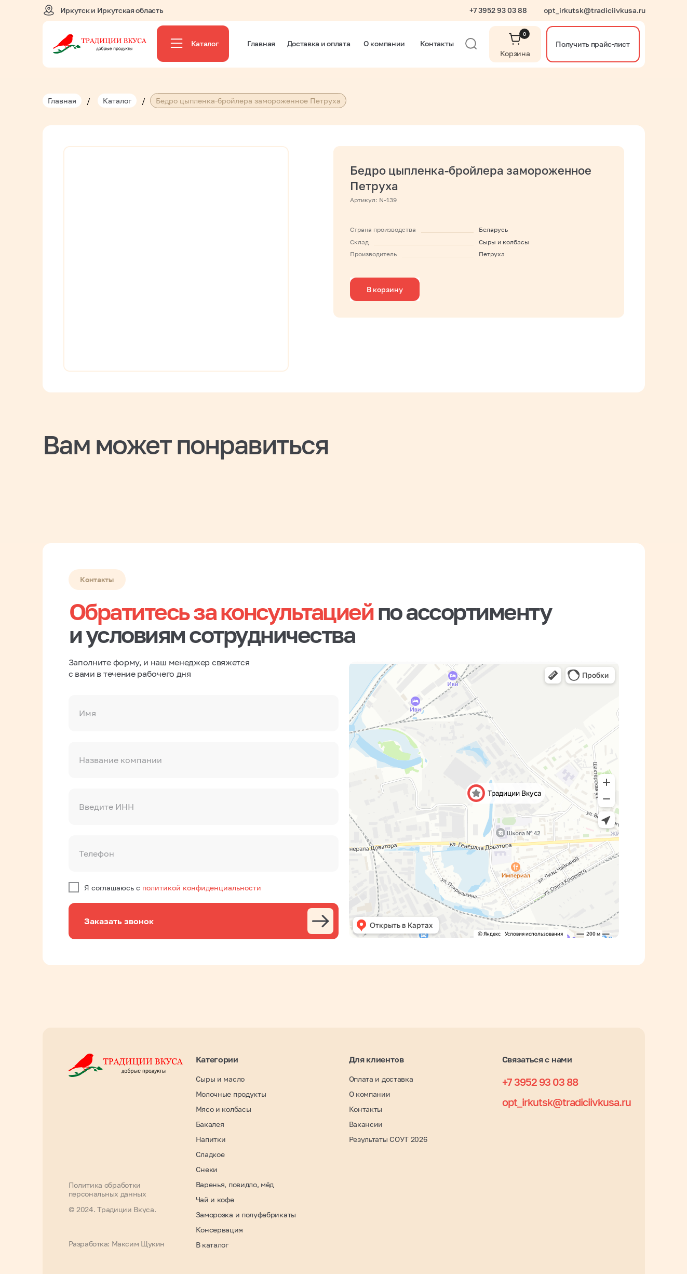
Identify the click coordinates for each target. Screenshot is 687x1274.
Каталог (117, 100)
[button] (593, 44)
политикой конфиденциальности (201, 887)
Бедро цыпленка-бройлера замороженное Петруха (248, 100)
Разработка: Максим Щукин (117, 1243)
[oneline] (204, 760)
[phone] (204, 853)
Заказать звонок (119, 921)
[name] (204, 713)
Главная (62, 100)
